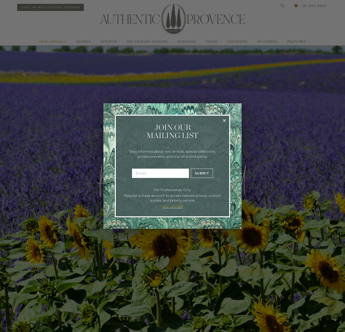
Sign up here (172, 206)
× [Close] (224, 120)
